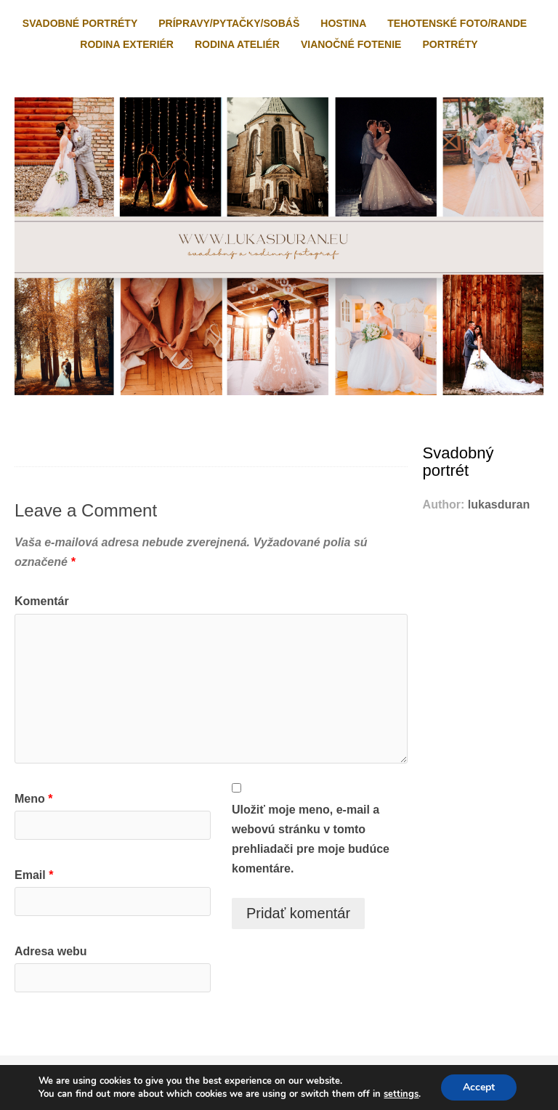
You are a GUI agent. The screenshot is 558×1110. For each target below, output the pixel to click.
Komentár (42, 601)
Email (34, 875)
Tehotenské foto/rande (457, 23)
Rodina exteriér (127, 44)
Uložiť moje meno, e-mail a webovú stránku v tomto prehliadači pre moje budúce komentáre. (310, 839)
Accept (479, 1087)
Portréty (449, 44)
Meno (33, 799)
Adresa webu (51, 951)
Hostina (343, 23)
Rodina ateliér (237, 44)
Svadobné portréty (80, 23)
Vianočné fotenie (351, 44)
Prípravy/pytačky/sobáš (228, 23)
